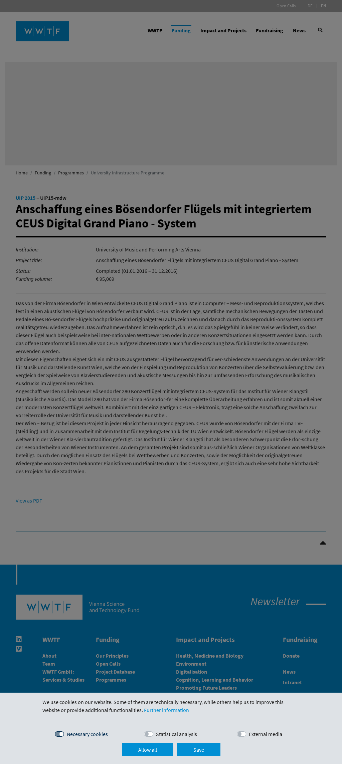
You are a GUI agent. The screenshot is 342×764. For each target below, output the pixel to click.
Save (198, 749)
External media (265, 734)
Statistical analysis (176, 734)
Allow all (147, 749)
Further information (166, 710)
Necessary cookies (87, 734)
